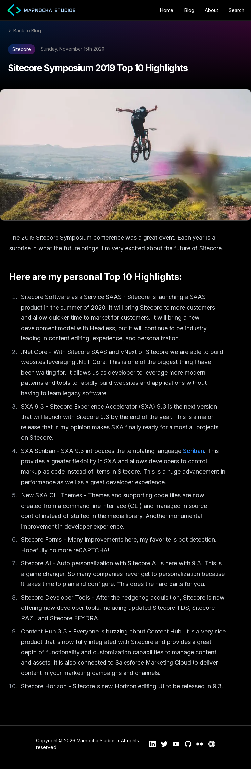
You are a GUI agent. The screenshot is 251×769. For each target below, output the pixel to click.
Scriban (193, 450)
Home (166, 10)
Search (236, 10)
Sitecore (21, 49)
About (211, 10)
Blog (189, 10)
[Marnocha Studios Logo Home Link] (38, 10)
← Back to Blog (24, 30)
